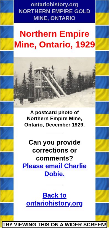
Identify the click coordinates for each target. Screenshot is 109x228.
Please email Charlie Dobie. (54, 170)
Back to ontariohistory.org (54, 199)
